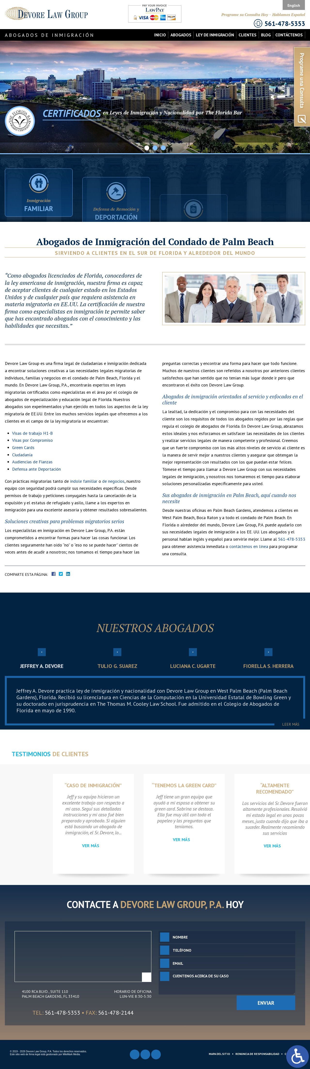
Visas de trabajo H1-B (32, 433)
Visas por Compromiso (32, 440)
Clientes (247, 35)
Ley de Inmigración (215, 35)
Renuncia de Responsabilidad (257, 1054)
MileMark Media (71, 1054)
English (293, 5)
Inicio (160, 35)
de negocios (113, 481)
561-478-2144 (115, 1012)
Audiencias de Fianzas (32, 462)
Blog (266, 35)
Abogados (180, 35)
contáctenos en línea (248, 546)
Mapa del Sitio (219, 1054)
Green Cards (23, 447)
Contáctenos (289, 35)
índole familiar (83, 481)
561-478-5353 (291, 539)
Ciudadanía (22, 455)
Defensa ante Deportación (36, 469)
